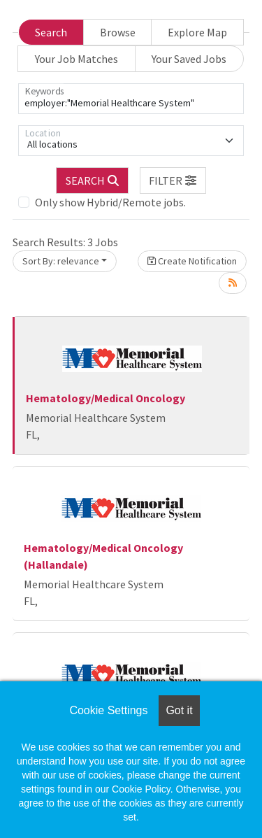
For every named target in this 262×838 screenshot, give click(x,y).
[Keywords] (131, 98)
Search (51, 32)
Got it (179, 710)
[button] (173, 180)
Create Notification (192, 261)
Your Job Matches (76, 59)
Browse (118, 32)
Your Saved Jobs (189, 59)
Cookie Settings (108, 710)
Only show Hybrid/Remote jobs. (110, 202)
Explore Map (197, 32)
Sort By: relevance (60, 261)
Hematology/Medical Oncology (105, 398)
